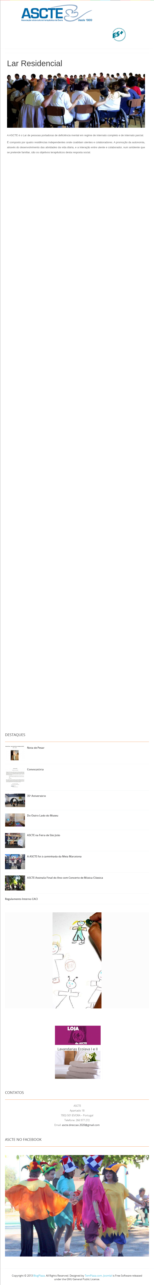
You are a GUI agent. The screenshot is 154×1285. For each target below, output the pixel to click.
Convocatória (35, 769)
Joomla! (107, 1275)
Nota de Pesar (36, 747)
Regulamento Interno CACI (21, 899)
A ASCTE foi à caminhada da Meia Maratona (54, 856)
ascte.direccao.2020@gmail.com (81, 1125)
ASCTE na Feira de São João (43, 835)
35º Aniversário (36, 796)
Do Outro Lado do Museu (42, 815)
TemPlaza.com (93, 1275)
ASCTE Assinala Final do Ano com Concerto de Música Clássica (65, 877)
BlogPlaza (39, 1275)
